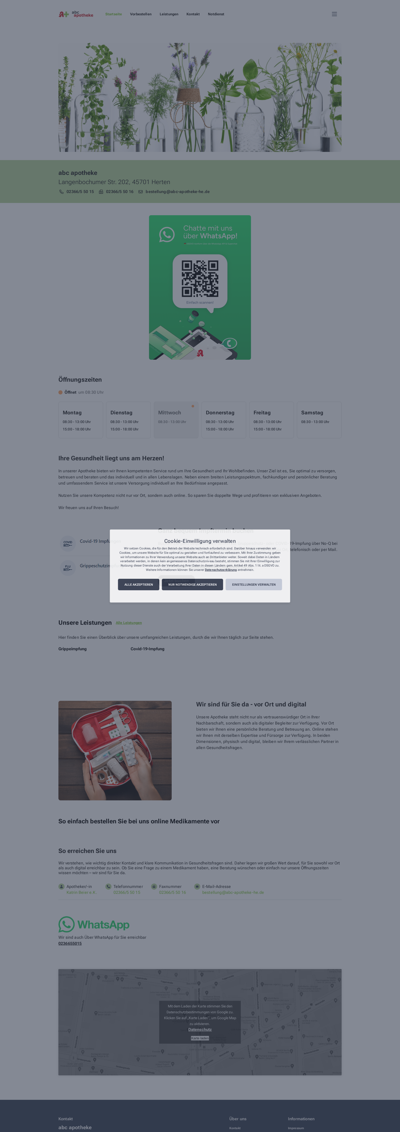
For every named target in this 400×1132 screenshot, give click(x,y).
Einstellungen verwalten (254, 584)
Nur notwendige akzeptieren (192, 584)
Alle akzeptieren (138, 584)
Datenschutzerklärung (221, 570)
